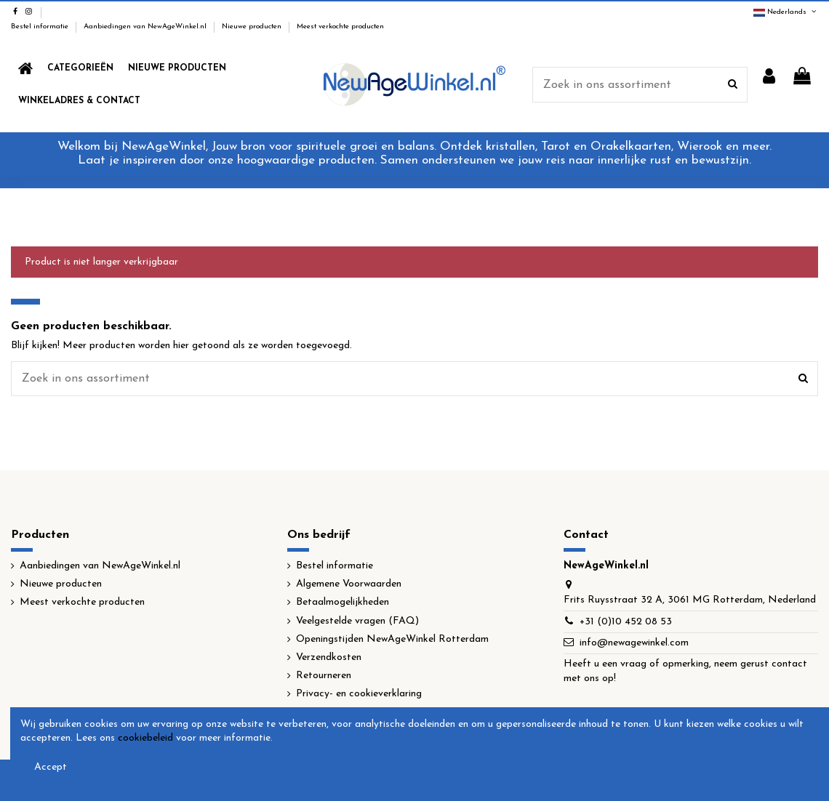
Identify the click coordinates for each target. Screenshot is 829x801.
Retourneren (323, 675)
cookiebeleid (145, 738)
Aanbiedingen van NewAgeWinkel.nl (146, 27)
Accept (50, 767)
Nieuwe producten (253, 27)
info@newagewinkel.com (634, 642)
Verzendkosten (328, 657)
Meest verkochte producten (340, 27)
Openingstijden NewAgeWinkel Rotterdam (392, 639)
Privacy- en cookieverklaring (359, 693)
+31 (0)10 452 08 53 (626, 621)
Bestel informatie (41, 27)
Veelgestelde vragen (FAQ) (357, 621)
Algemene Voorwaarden (348, 584)
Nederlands (785, 12)
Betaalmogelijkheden (342, 602)
